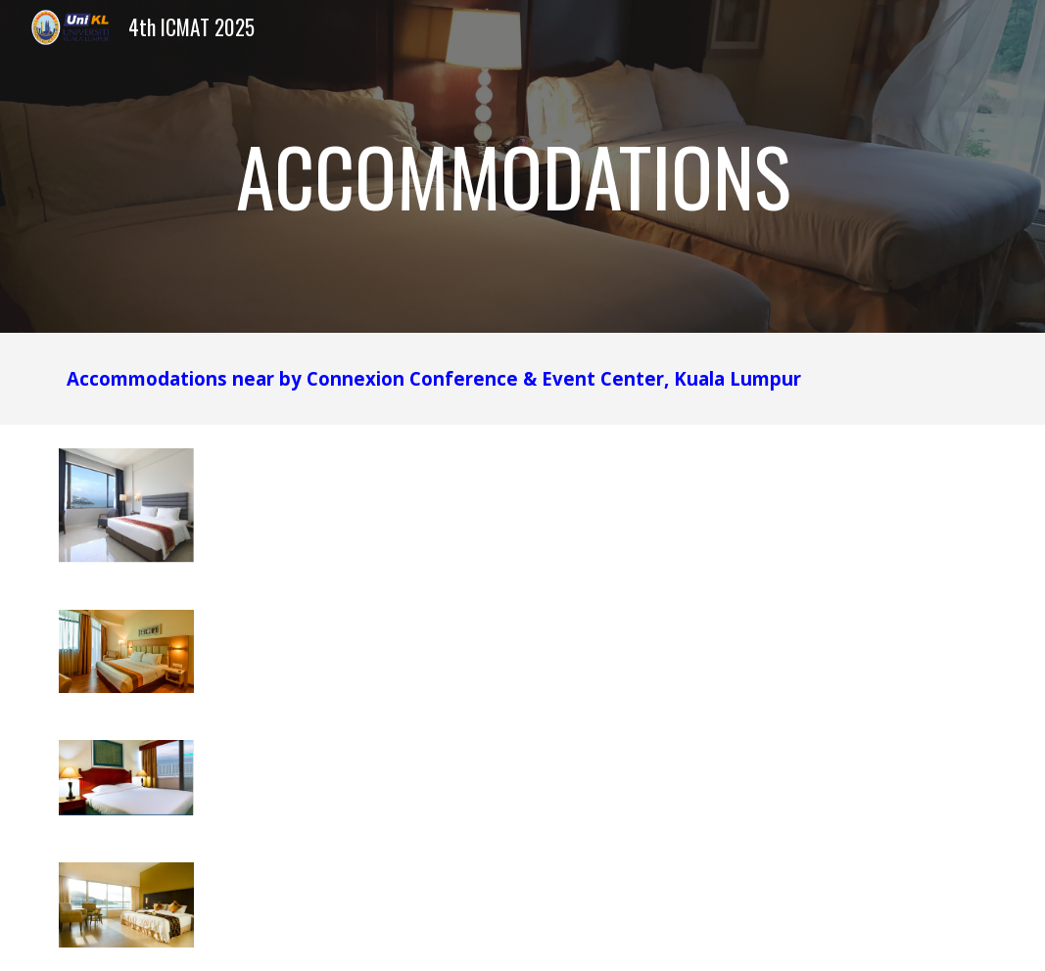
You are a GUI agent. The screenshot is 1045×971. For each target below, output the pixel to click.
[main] (522, 166)
